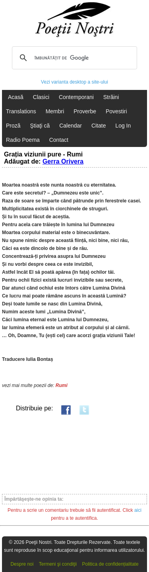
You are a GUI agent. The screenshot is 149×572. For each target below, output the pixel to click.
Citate (98, 125)
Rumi (62, 385)
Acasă (15, 97)
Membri (55, 111)
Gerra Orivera (63, 161)
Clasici (41, 97)
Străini (111, 97)
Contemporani (76, 97)
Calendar (70, 125)
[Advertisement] (74, 454)
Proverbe (85, 111)
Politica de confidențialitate (110, 564)
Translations (21, 111)
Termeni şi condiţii (58, 564)
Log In (123, 125)
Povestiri (116, 111)
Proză (13, 125)
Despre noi (21, 564)
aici (137, 510)
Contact (58, 140)
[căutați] (73, 58)
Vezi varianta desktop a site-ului (74, 82)
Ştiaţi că (40, 125)
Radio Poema (23, 140)
